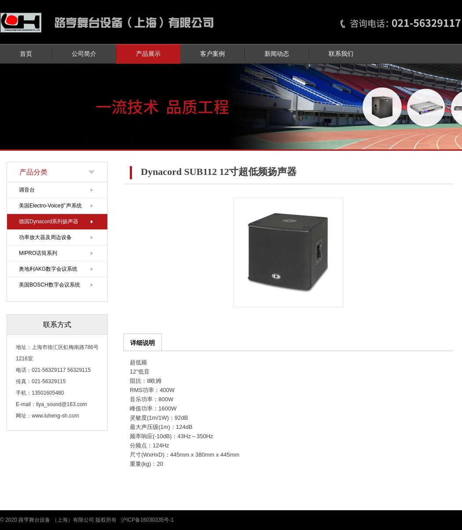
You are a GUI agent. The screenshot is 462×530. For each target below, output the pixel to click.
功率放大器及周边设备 (45, 237)
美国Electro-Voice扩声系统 (50, 206)
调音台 (27, 190)
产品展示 (148, 54)
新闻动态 (276, 54)
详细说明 (142, 342)
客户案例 (212, 54)
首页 (26, 54)
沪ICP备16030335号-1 (147, 520)
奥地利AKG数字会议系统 (48, 269)
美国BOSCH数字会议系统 (49, 285)
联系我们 (341, 54)
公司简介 (84, 54)
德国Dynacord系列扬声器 (48, 221)
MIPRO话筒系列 (38, 253)
